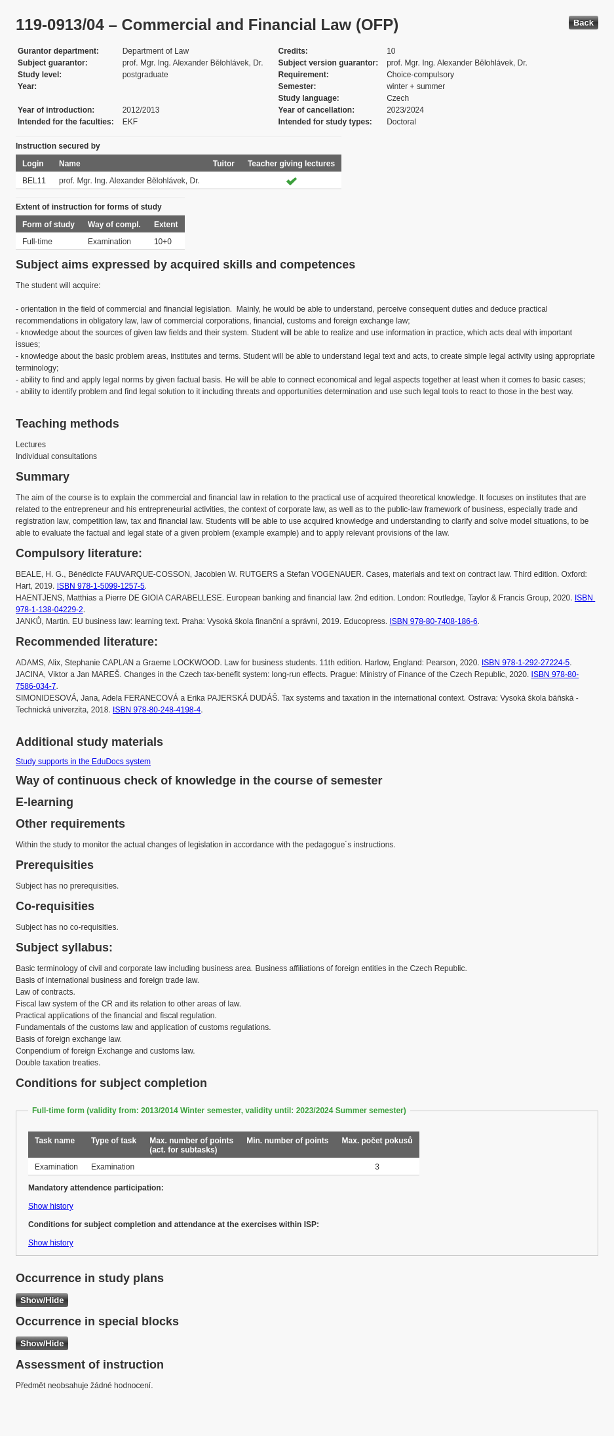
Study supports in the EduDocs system (83, 761)
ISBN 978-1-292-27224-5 (525, 662)
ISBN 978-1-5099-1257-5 (101, 586)
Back (583, 23)
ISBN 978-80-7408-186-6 (434, 621)
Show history (50, 1206)
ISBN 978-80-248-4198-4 (157, 709)
